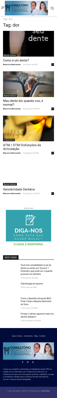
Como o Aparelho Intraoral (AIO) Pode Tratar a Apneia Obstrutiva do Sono (36, 301)
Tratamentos (9, 140)
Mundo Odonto (10, 55)
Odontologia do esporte (32, 283)
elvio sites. (45, 391)
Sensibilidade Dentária (19, 189)
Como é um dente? (16, 60)
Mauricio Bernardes (12, 64)
